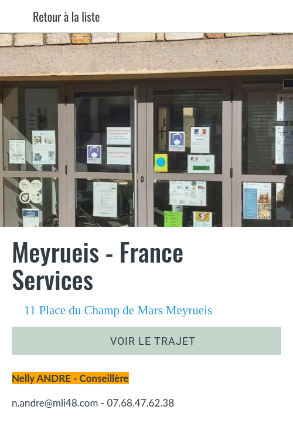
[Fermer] (16, 16)
